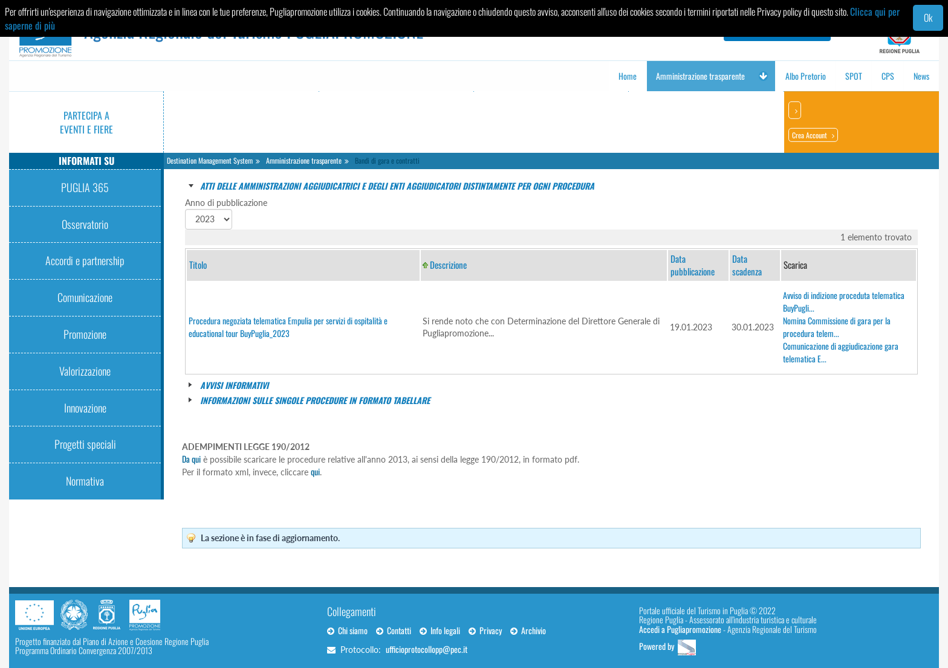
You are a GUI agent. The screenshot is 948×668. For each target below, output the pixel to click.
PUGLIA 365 (85, 187)
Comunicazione (84, 297)
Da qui (191, 458)
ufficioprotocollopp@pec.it (426, 649)
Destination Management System (210, 160)
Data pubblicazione (692, 265)
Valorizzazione (85, 371)
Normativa (85, 481)
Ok (928, 17)
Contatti (393, 630)
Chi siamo (347, 630)
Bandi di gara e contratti (387, 160)
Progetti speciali (85, 444)
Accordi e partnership (85, 260)
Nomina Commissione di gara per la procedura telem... (837, 326)
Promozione (84, 334)
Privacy (485, 630)
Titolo (198, 264)
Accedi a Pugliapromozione (680, 629)
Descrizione (448, 264)
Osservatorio (85, 224)
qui (315, 471)
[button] (763, 76)
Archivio (528, 630)
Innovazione (85, 408)
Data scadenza (747, 265)
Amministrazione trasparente (304, 160)
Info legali (440, 630)
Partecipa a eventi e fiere (86, 122)
